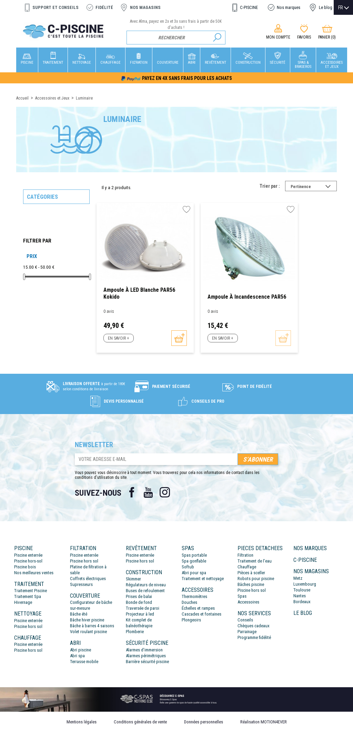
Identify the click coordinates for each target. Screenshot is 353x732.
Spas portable (194, 555)
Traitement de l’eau (255, 561)
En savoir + (118, 338)
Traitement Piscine (30, 590)
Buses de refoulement (145, 590)
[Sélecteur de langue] (343, 7)
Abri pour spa (194, 572)
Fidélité (104, 7)
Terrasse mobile (84, 661)
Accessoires (248, 602)
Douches (189, 602)
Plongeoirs (191, 619)
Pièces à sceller (251, 572)
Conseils (245, 619)
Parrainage (247, 631)
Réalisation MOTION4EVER (263, 721)
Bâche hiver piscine (87, 619)
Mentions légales (82, 721)
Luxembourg (304, 584)
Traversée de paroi (142, 608)
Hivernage (23, 602)
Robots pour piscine (256, 578)
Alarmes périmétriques (146, 655)
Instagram (165, 492)
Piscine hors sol (28, 626)
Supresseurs (81, 584)
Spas (242, 596)
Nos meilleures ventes (33, 572)
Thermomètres (194, 596)
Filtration (245, 555)
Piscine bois (25, 566)
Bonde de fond (139, 602)
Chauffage (247, 566)
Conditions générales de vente (140, 721)
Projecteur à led (140, 614)
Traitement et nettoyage (203, 578)
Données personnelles (203, 721)
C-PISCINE (249, 7)
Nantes (299, 595)
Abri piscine (80, 649)
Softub (188, 566)
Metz (297, 578)
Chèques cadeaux (254, 625)
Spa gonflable (194, 561)
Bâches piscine (251, 584)
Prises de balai (139, 596)
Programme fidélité (254, 637)
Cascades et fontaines (201, 614)
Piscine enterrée (28, 555)
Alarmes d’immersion (144, 649)
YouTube (148, 492)
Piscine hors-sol (28, 561)
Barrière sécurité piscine (147, 661)
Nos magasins (145, 7)
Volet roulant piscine (88, 631)
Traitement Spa (27, 596)
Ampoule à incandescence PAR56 (247, 296)
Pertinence (314, 187)
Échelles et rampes (198, 608)
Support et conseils (55, 7)
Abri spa (77, 655)
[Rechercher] (176, 37)
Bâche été (78, 614)
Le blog (325, 7)
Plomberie (135, 631)
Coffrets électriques (88, 578)
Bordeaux (302, 601)
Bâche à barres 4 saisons (92, 625)
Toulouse (301, 589)
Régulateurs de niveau (146, 584)
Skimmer (133, 578)
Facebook (132, 492)
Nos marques (288, 7)
